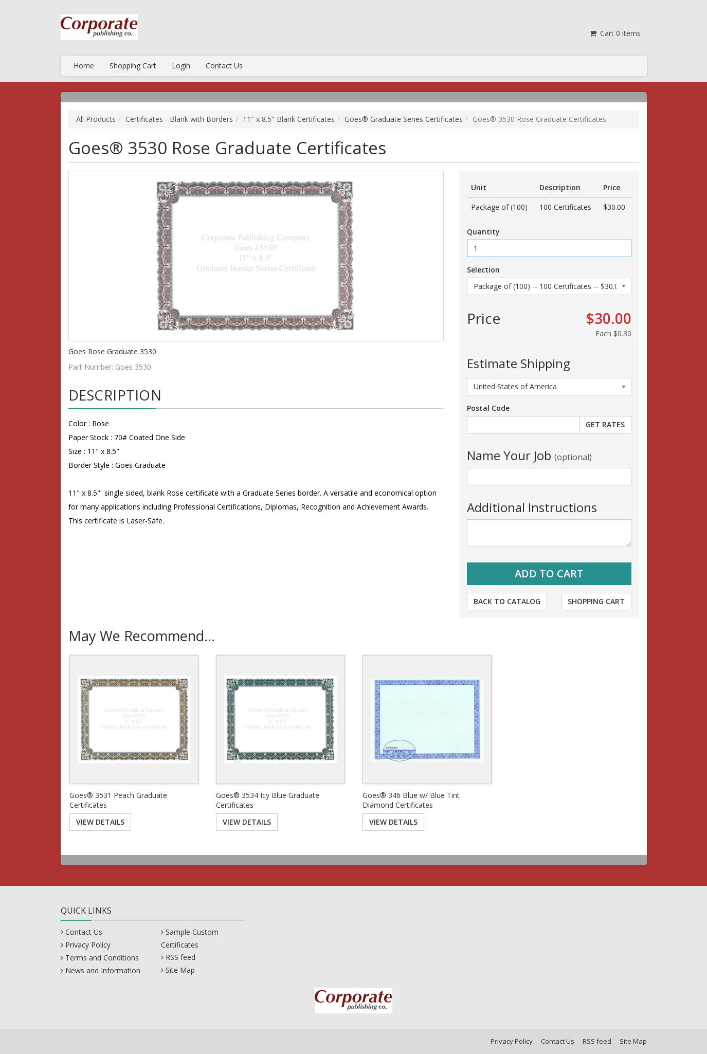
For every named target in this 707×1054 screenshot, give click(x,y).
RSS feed (180, 957)
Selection (483, 270)
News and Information (102, 970)
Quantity (483, 232)
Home (84, 65)
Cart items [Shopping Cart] (615, 33)
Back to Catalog (507, 601)
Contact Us (224, 65)
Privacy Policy (88, 945)
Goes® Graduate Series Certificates (404, 119)
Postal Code (488, 408)
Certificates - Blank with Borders (179, 119)
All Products (96, 119)
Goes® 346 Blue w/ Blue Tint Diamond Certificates (411, 800)
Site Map (180, 970)
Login (181, 65)
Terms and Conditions (102, 957)
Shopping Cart (133, 65)
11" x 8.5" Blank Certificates (289, 119)
